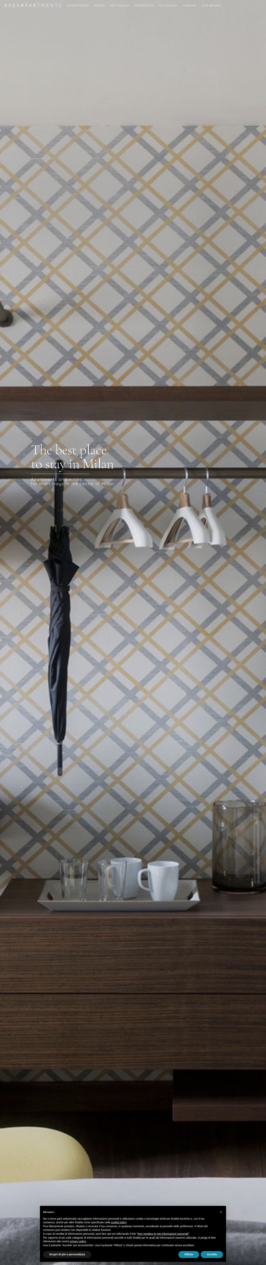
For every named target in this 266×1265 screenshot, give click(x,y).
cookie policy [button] (118, 1222)
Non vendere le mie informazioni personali (162, 1233)
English (259, 9)
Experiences (144, 5)
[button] (221, 1212)
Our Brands (211, 5)
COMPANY (189, 5)
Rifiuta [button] (189, 1254)
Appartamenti (78, 5)
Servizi (99, 5)
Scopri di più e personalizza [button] (67, 1254)
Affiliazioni (168, 5)
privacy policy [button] (78, 1241)
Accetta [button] (212, 1254)
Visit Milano (119, 5)
